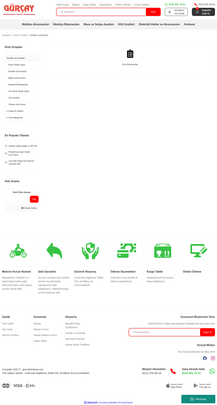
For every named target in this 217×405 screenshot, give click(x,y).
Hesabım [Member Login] (179, 10)
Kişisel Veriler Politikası (77, 344)
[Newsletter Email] (172, 332)
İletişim (76, 4)
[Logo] (19, 9)
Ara (34, 199)
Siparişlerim (105, 4)
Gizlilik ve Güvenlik (75, 333)
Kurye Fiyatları (141, 4)
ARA (153, 12)
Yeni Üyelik (8, 323)
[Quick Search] (16, 199)
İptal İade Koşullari (75, 339)
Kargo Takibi (89, 4)
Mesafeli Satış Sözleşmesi (72, 325)
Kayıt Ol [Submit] (207, 332)
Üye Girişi (7, 329)
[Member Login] (169, 12)
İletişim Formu (41, 329)
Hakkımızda (62, 4)
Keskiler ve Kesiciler (39, 35)
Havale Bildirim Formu (45, 335)
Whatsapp (198, 399)
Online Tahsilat (123, 4)
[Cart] (197, 12)
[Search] (108, 12)
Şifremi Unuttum (10, 335)
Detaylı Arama (29, 208)
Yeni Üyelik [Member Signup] (179, 13)
